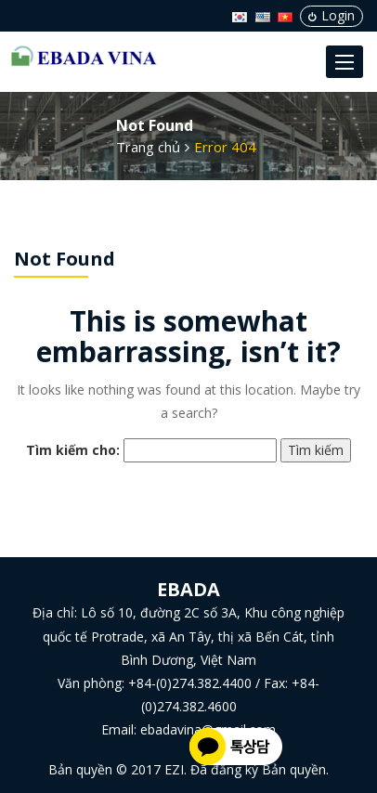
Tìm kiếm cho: (73, 450)
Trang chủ (148, 146)
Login (331, 15)
